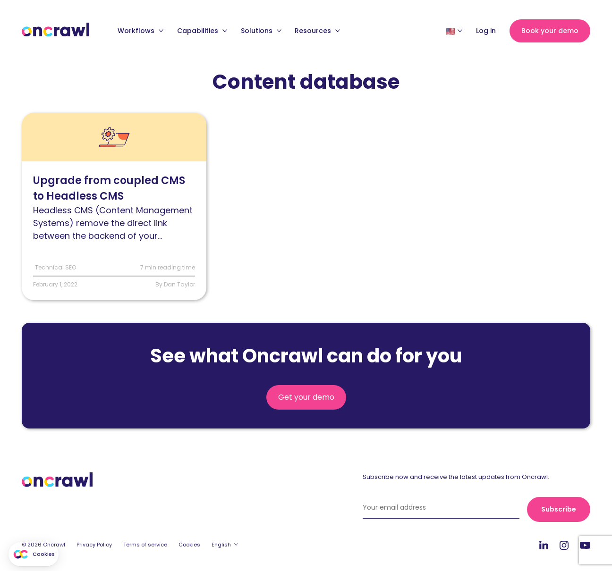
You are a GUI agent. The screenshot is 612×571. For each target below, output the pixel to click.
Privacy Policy (94, 544)
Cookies (189, 544)
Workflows (140, 30)
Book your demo (549, 30)
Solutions (261, 30)
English (221, 544)
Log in (486, 30)
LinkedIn (543, 545)
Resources (317, 30)
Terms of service (145, 544)
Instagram (564, 545)
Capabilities (202, 30)
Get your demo (306, 397)
